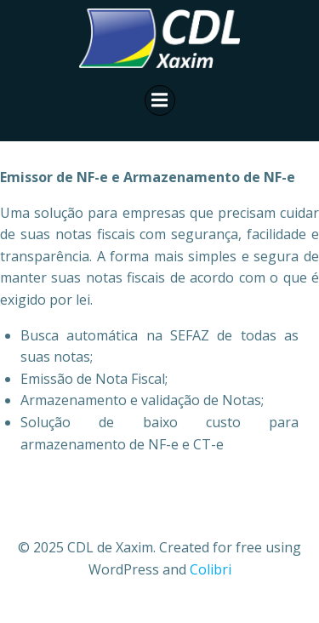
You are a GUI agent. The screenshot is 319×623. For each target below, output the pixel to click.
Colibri (210, 569)
